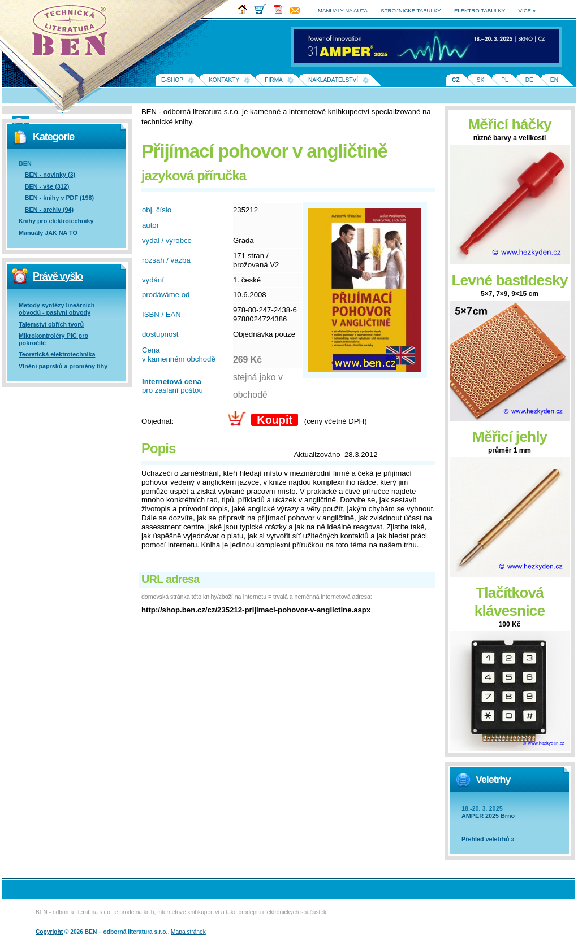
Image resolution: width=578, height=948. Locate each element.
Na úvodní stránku (73, 34)
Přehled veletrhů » (488, 839)
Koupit (274, 420)
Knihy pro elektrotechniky (56, 221)
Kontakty (224, 80)
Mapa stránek (188, 932)
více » (527, 10)
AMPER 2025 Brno (488, 815)
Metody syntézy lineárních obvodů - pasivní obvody (56, 309)
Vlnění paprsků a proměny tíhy (63, 366)
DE (529, 80)
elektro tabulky (479, 10)
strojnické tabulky (411, 10)
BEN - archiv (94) (49, 209)
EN (554, 80)
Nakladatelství (333, 80)
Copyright (49, 932)
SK (481, 80)
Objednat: (157, 421)
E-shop (172, 80)
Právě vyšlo (58, 276)
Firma (274, 80)
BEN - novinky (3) (50, 174)
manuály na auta (343, 10)
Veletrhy (493, 779)
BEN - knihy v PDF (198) (59, 197)
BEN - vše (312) (47, 186)
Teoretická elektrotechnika (57, 354)
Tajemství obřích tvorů (51, 324)
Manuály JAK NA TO (48, 232)
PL (504, 80)
